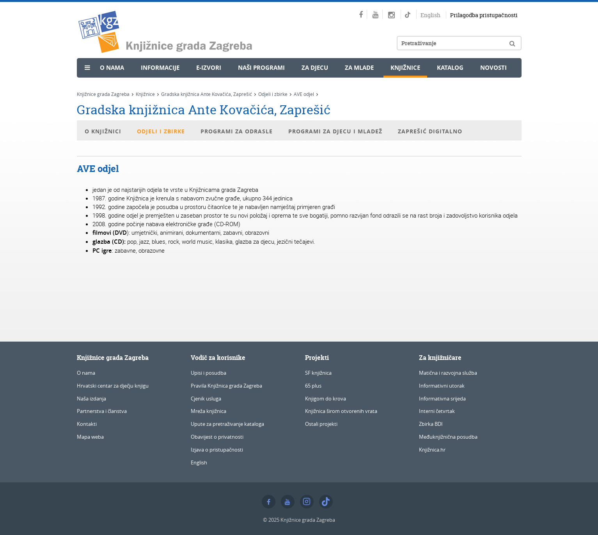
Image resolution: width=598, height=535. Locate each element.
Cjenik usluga (206, 398)
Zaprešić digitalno (430, 131)
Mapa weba (90, 436)
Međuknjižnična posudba (448, 436)
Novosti (493, 68)
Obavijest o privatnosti (217, 436)
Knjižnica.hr (432, 449)
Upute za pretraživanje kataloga (227, 423)
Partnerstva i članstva (102, 411)
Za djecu (315, 68)
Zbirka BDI (431, 423)
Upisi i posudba (208, 372)
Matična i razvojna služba (448, 372)
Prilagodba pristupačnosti (484, 15)
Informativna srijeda (442, 398)
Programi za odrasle (237, 131)
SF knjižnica (318, 372)
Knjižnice (405, 68)
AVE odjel (304, 94)
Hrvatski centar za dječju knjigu (113, 385)
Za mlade (359, 68)
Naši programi (261, 68)
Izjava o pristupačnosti (217, 449)
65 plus (313, 385)
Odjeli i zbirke (272, 94)
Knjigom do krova (325, 398)
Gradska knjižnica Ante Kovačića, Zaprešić (206, 94)
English (430, 15)
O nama (112, 68)
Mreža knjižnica (208, 411)
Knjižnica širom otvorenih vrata (341, 411)
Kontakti (87, 423)
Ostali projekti (321, 423)
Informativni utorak (442, 385)
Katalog (450, 68)
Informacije (160, 68)
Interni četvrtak (437, 411)
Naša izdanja (91, 398)
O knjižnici (103, 131)
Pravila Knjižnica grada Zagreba (226, 385)
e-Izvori (208, 68)
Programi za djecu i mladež (335, 131)
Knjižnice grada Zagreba (103, 94)
